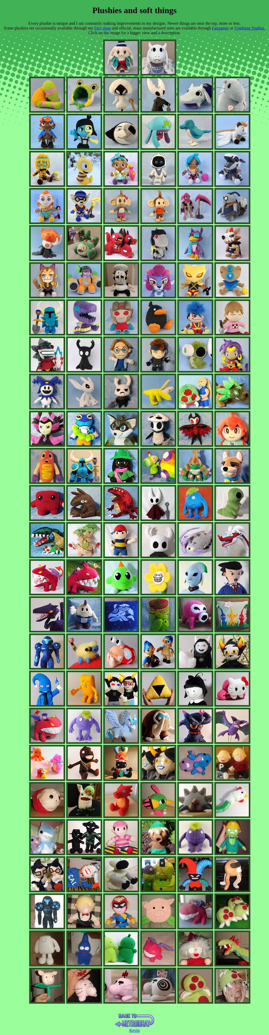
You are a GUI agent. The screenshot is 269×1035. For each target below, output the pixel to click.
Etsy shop (102, 28)
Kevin (134, 1030)
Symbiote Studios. (249, 28)
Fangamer (220, 28)
